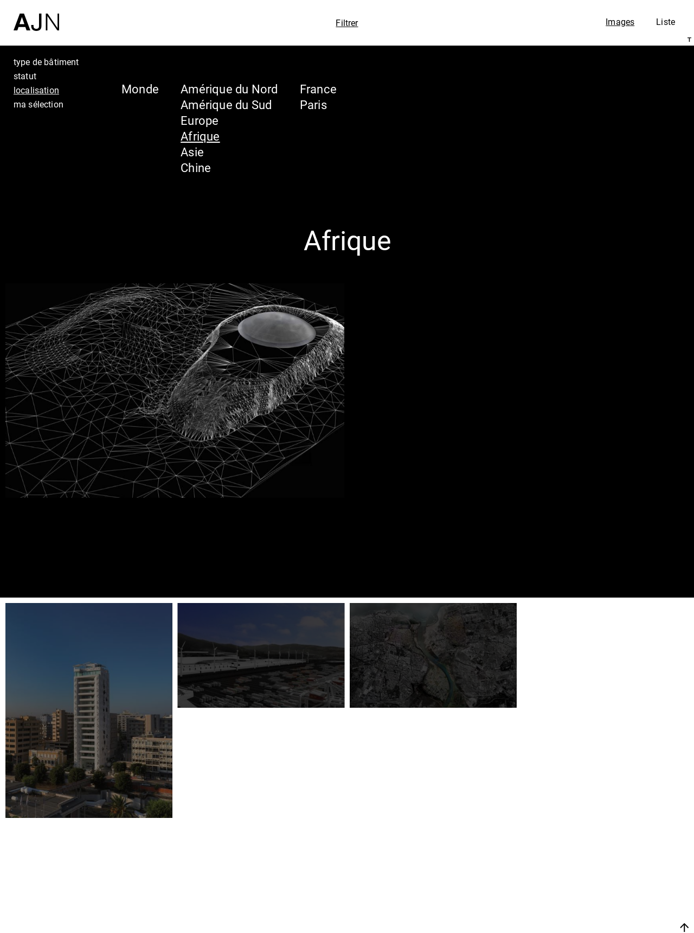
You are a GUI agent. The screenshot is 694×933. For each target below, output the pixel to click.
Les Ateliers (599, 855)
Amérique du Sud (226, 104)
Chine (196, 167)
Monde (140, 89)
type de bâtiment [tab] (46, 62)
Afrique (200, 136)
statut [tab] (25, 76)
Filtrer (347, 23)
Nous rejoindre (581, 923)
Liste (665, 22)
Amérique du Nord (229, 89)
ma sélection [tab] (38, 104)
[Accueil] (36, 15)
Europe (200, 120)
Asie (192, 152)
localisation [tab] (36, 90)
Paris (313, 104)
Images (620, 22)
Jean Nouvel (601, 834)
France (318, 89)
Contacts (589, 896)
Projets (582, 875)
